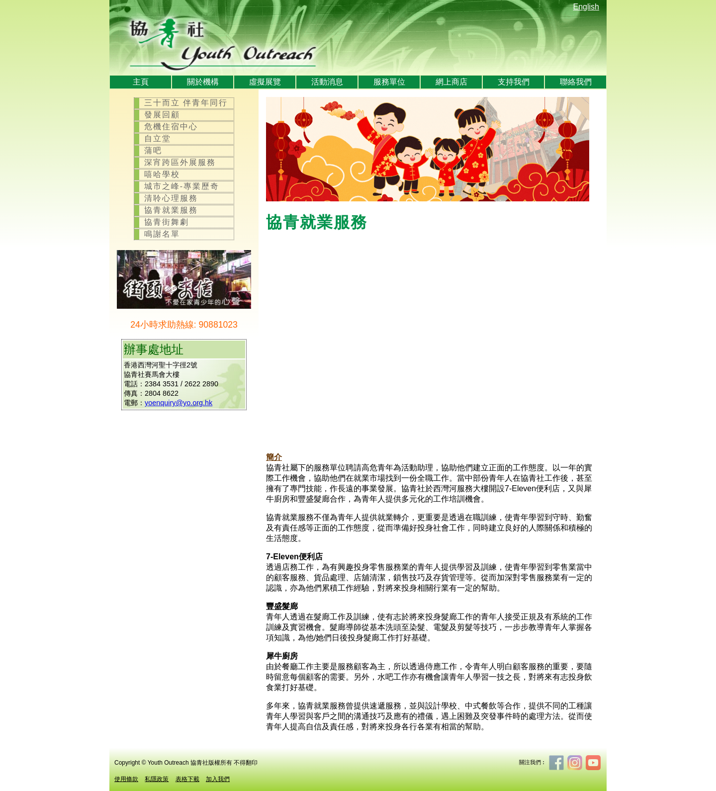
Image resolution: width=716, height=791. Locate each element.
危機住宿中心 (171, 126)
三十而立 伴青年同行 (186, 102)
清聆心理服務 (171, 198)
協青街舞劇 (166, 222)
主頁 (141, 82)
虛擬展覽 (265, 82)
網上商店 (451, 82)
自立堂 (157, 138)
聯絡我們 (576, 82)
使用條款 (126, 779)
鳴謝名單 (162, 234)
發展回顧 (162, 114)
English (586, 6)
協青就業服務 (171, 210)
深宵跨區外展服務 (180, 162)
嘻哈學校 (162, 174)
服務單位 (389, 82)
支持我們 (514, 82)
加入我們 (218, 779)
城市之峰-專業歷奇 (181, 186)
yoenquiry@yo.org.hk (178, 403)
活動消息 (327, 82)
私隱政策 (157, 779)
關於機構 (203, 82)
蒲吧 (153, 150)
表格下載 (187, 779)
